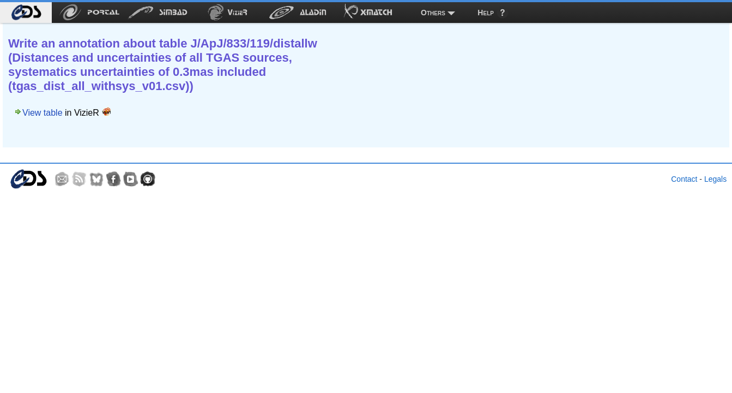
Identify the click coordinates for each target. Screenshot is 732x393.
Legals (715, 179)
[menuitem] (26, 12)
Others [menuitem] (433, 12)
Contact (684, 179)
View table (42, 112)
